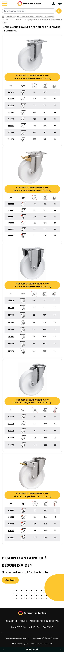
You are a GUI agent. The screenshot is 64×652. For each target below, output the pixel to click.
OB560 (11, 531)
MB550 (11, 216)
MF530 (11, 315)
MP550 (11, 119)
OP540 (11, 424)
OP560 (11, 438)
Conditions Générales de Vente (17, 638)
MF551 (11, 337)
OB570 (11, 537)
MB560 (11, 229)
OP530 (11, 416)
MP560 (11, 132)
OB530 (11, 510)
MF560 (11, 344)
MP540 (11, 112)
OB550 (11, 524)
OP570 (11, 445)
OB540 (11, 517)
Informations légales (20, 643)
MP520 (11, 99)
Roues (23, 621)
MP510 (11, 92)
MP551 (11, 126)
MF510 (11, 300)
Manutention (18, 627)
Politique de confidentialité (41, 643)
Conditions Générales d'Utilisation (45, 638)
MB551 (11, 223)
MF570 (11, 351)
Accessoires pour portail (44, 621)
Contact (10, 580)
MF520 (11, 308)
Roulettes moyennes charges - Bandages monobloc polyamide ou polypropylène (28, 18)
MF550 (11, 329)
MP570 (11, 139)
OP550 (11, 431)
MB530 (11, 204)
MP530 (11, 105)
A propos (34, 627)
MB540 (11, 210)
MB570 (11, 235)
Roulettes (10, 16)
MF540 (11, 322)
